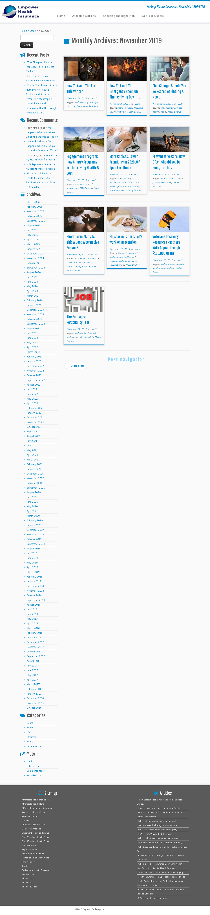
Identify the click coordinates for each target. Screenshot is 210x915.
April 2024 (32, 291)
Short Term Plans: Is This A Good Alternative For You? (83, 242)
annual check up (168, 178)
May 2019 (32, 562)
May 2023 (32, 342)
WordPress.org (34, 775)
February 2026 (34, 206)
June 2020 (32, 501)
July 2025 (31, 230)
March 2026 (33, 202)
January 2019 (33, 581)
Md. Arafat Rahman (37, 173)
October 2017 (34, 651)
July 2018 (31, 609)
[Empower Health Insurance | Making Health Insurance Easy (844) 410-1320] (24, 12)
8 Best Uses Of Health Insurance (153, 898)
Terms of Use (28, 874)
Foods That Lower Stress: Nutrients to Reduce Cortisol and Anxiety (41, 89)
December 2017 (35, 642)
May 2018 (32, 618)
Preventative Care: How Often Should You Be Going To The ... (168, 162)
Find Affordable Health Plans (35, 837)
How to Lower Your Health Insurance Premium (160, 808)
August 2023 (33, 328)
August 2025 (33, 225)
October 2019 (34, 539)
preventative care (161, 182)
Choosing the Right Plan (119, 16)
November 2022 (35, 370)
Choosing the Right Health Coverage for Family (160, 842)
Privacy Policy (28, 861)
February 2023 (34, 356)
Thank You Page (29, 886)
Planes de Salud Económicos (35, 857)
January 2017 (33, 693)
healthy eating (81, 102)
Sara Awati (93, 106)
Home (61, 16)
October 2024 (34, 263)
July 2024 (31, 277)
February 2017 (34, 689)
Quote (25, 866)
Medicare (31, 737)
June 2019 (32, 558)
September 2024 (35, 267)
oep (162, 111)
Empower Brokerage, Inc (94, 909)
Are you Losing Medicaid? (34, 812)
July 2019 (31, 553)
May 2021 (32, 450)
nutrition (119, 111)
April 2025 (32, 239)
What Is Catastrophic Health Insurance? (157, 821)
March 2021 (33, 459)
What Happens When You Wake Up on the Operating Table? (42, 132)
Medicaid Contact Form (33, 853)
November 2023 (35, 314)
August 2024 (33, 272)
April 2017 (32, 679)
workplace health (83, 337)
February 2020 (34, 520)
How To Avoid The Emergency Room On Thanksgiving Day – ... (124, 91)
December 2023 (35, 309)
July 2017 (31, 665)
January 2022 (33, 412)
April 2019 (32, 567)
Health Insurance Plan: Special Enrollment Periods (161, 876)
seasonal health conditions (122, 260)
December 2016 (35, 698)
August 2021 (33, 436)
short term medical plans (79, 262)
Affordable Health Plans (33, 803)
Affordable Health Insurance (35, 799)
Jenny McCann (134, 190)
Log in (29, 761)
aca (119, 178)
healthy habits (116, 256)
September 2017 (35, 656)
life (28, 732)
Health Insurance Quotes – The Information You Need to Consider (41, 182)
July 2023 (31, 333)
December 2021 (35, 417)
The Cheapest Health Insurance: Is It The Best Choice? (40, 67)
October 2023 (34, 319)
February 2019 (34, 576)
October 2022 (34, 375)
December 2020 (35, 473)
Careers (25, 820)
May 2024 (32, 286)
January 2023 (33, 361)
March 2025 (33, 244)
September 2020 (35, 487)
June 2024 (32, 281)
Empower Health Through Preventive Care (157, 825)
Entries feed (32, 766)
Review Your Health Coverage (35, 870)
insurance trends (83, 183)
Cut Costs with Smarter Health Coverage (157, 868)
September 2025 (35, 220)
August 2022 (33, 384)
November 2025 (35, 211)
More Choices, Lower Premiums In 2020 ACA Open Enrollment (124, 162)
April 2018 (32, 623)
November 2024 (35, 258)
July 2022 (31, 389)
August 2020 (33, 492)
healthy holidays (125, 107)
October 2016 (34, 707)
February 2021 (34, 464)
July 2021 (31, 440)
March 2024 (33, 295)
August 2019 (33, 548)
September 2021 (35, 431)
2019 (33, 31)
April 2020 (32, 511)
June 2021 (32, 445)
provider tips (73, 187)
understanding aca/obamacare (82, 266)
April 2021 (32, 455)
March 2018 (33, 628)
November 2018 (35, 590)
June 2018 (32, 614)
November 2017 (35, 646)
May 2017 (32, 675)
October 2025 (34, 216)
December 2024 (35, 253)
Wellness (85, 187)
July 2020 (31, 497)
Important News (29, 849)
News (29, 741)
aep (162, 107)
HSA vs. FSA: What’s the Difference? (155, 834)
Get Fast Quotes (153, 16)
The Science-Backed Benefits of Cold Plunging (160, 872)
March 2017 (33, 684)
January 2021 (33, 469)
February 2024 (34, 300)
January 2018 (33, 637)
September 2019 (35, 543)
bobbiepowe (33, 164)
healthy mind (81, 333)
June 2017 (32, 670)
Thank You (27, 878)
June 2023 (32, 337)
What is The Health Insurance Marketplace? (159, 838)
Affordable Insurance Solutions (37, 808)
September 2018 (35, 600)
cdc (180, 178)
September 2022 (35, 380)
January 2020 (33, 525)
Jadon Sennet (174, 111)
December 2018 (35, 586)
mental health (166, 268)
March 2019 (33, 572)
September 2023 (35, 323)
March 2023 (33, 352)
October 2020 (34, 483)
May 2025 (32, 234)
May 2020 (32, 506)
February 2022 (34, 408)
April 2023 (32, 347)
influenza (130, 256)
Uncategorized (34, 746)
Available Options (84, 16)
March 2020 (33, 515)
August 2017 (33, 661)
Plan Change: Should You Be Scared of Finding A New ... (169, 91)
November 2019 (35, 534)
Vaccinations (78, 106)
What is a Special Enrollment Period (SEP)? (158, 829)
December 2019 (35, 529)
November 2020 (35, 478)
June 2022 (32, 394)
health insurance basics (86, 258)
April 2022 (32, 403)
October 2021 (34, 426)
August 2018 (33, 604)
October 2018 (34, 595)
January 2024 (33, 305)
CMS (125, 178)
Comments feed (35, 770)
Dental (30, 722)
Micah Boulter (134, 111)
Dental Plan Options (31, 828)
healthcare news (168, 264)
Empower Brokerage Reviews (35, 832)
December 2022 (35, 366)
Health (30, 727)
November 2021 (35, 422)
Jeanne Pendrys (35, 141)
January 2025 (33, 248)
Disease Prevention (127, 252)
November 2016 (35, 703)
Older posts (75, 366)
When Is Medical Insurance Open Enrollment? (160, 863)
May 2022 (32, 398)
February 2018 (34, 632)
